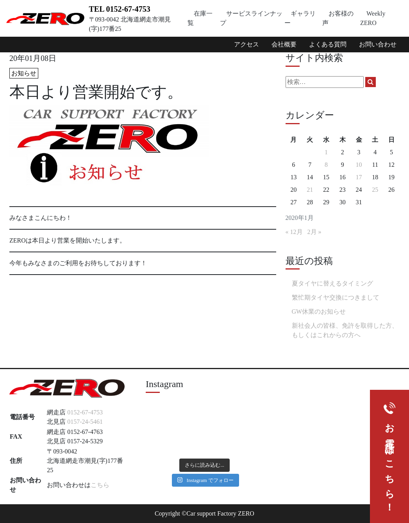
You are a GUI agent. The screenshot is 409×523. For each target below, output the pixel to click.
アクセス (246, 44)
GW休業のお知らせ (319, 311)
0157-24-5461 (85, 421)
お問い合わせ (377, 44)
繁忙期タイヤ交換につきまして (335, 297)
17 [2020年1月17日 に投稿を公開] (359, 177)
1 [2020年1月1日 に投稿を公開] (326, 152)
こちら (100, 485)
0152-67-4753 (85, 412)
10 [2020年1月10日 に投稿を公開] (359, 164)
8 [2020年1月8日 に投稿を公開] (326, 164)
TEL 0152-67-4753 (119, 9)
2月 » (314, 231)
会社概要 (283, 44)
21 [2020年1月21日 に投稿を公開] (310, 189)
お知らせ (23, 73)
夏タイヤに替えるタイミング (332, 283)
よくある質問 (327, 44)
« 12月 (294, 231)
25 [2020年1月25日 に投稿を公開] (375, 189)
